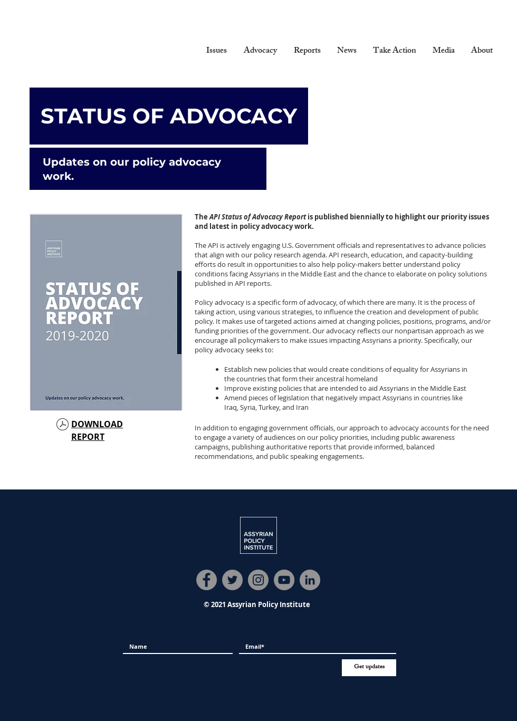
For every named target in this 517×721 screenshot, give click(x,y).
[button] (216, 52)
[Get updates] (369, 667)
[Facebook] (206, 580)
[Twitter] (232, 580)
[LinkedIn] (310, 580)
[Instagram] (258, 580)
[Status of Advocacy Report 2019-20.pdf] (62, 425)
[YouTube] (284, 580)
